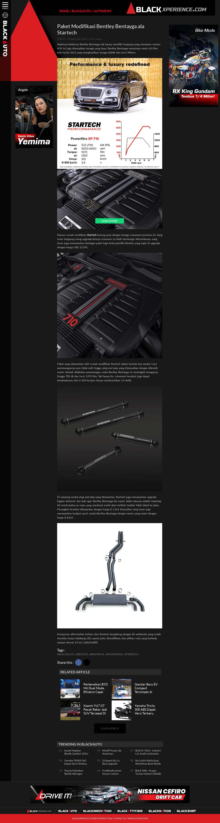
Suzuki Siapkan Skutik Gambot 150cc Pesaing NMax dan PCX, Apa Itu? (76, 755)
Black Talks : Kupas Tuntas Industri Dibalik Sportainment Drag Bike (148, 775)
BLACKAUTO (79, 11)
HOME (62, 11)
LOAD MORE (110, 728)
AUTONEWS (100, 11)
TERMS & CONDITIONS (137, 818)
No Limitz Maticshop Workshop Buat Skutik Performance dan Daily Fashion (148, 765)
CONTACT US (120, 818)
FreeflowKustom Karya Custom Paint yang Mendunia (111, 775)
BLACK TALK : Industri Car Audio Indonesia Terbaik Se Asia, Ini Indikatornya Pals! (148, 755)
